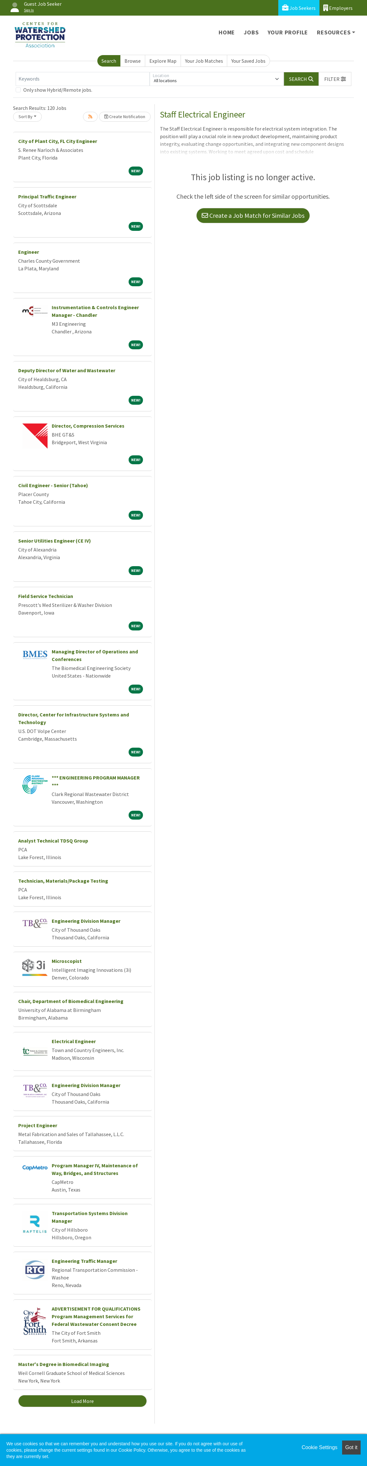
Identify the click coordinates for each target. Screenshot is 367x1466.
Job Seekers (299, 8)
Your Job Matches (204, 61)
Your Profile (288, 32)
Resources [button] (333, 32)
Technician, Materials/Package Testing (63, 881)
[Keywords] (83, 79)
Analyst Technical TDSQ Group (53, 840)
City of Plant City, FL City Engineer (57, 141)
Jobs (251, 32)
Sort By (26, 116)
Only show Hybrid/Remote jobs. (57, 90)
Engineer (28, 252)
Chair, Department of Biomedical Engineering (71, 1001)
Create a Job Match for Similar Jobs (253, 215)
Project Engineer (37, 1125)
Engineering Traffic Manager (84, 1261)
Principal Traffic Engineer (47, 196)
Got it (351, 1447)
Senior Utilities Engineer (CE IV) (54, 540)
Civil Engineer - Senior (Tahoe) (53, 485)
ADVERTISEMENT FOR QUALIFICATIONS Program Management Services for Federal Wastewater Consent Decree (96, 1316)
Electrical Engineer (74, 1041)
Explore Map (162, 61)
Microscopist (67, 961)
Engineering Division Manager (86, 921)
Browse (132, 61)
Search (108, 61)
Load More (82, 1401)
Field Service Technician (45, 596)
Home (227, 32)
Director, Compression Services (88, 426)
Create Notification (124, 116)
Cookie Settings (319, 1447)
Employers (338, 8)
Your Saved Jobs (248, 61)
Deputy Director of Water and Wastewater (66, 370)
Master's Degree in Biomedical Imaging (63, 1364)
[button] (335, 79)
